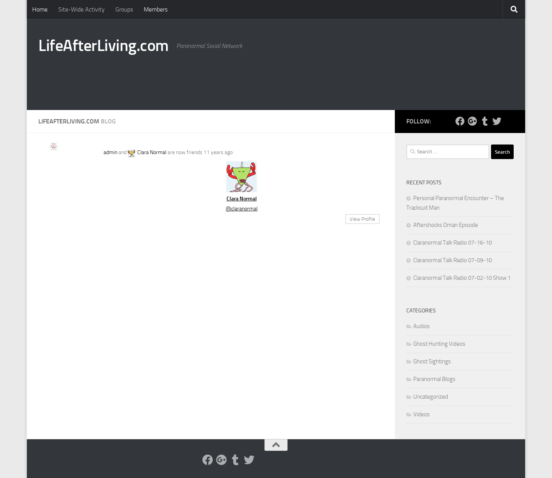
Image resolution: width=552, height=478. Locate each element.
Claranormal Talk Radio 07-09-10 (452, 260)
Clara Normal (151, 152)
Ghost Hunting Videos (439, 343)
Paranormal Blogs (434, 379)
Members (156, 9)
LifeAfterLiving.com (103, 45)
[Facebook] (460, 121)
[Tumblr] (484, 121)
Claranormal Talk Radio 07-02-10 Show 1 (462, 277)
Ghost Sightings (432, 361)
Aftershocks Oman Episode (445, 225)
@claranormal (242, 208)
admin (110, 152)
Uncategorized (430, 396)
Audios (421, 326)
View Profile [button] (362, 219)
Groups (124, 9)
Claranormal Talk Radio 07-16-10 (452, 242)
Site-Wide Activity (81, 9)
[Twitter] (496, 121)
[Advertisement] (374, 78)
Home (40, 9)
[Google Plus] (472, 121)
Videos (421, 414)
